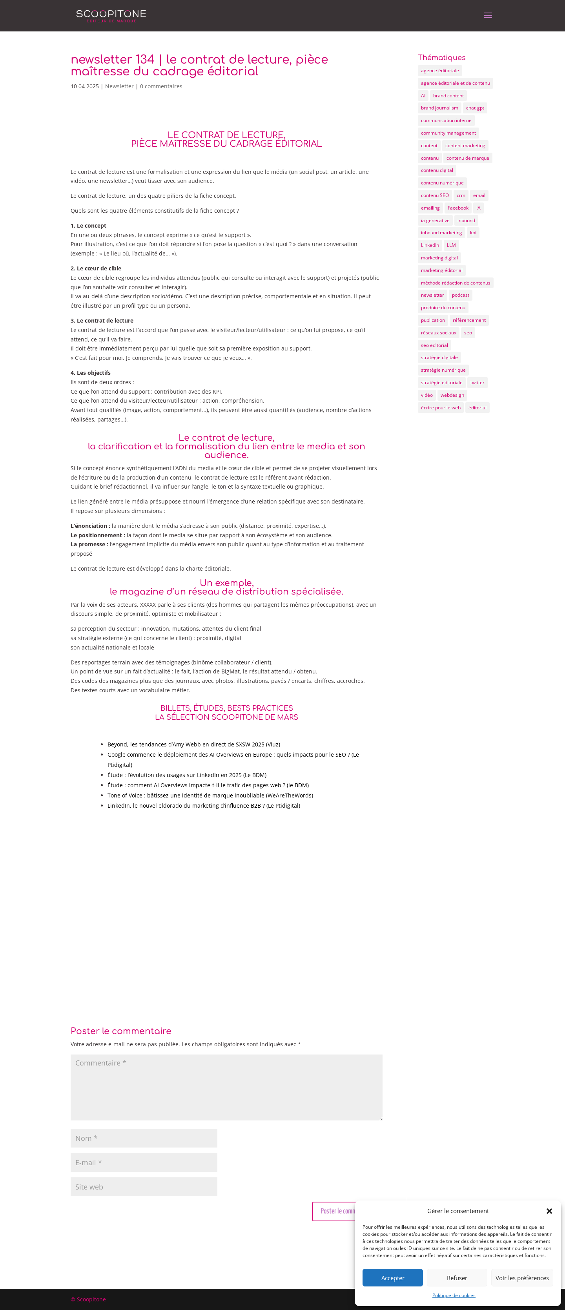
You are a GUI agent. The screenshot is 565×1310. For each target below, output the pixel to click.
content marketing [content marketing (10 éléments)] (465, 145)
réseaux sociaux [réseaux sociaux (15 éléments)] (438, 332)
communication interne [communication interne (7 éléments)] (446, 120)
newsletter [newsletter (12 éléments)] (432, 295)
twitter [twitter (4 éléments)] (477, 382)
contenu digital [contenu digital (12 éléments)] (437, 170)
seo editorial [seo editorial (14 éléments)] (434, 345)
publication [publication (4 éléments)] (433, 320)
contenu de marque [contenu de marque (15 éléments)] (468, 158)
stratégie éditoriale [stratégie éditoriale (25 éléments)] (442, 382)
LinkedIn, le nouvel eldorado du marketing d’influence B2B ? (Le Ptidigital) (204, 805)
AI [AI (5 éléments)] (423, 95)
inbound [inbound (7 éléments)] (466, 220)
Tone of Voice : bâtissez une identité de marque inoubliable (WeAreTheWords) (210, 795)
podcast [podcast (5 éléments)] (460, 295)
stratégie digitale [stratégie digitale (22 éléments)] (439, 357)
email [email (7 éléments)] (479, 195)
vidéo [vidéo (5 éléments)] (427, 395)
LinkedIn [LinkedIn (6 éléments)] (430, 245)
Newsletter (119, 86)
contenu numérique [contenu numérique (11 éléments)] (442, 182)
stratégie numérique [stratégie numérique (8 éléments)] (443, 370)
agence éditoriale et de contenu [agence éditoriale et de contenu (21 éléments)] (455, 83)
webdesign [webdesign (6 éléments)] (452, 395)
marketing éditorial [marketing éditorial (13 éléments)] (442, 270)
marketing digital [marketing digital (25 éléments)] (439, 257)
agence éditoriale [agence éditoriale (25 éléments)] (440, 70)
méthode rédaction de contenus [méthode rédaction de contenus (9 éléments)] (455, 282)
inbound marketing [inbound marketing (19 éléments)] (441, 232)
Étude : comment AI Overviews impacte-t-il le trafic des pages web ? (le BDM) (208, 785)
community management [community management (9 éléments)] (448, 133)
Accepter (393, 1278)
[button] (549, 1211)
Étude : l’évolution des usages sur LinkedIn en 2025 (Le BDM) (187, 775)
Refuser (457, 1278)
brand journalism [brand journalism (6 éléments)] (439, 107)
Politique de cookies (454, 1295)
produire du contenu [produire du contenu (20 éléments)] (443, 307)
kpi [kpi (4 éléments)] (473, 232)
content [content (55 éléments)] (429, 145)
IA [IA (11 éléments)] (478, 207)
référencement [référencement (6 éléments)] (469, 320)
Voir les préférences (522, 1278)
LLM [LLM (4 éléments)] (451, 245)
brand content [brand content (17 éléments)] (448, 95)
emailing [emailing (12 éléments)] (430, 207)
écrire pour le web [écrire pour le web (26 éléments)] (441, 407)
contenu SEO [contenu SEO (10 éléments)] (435, 195)
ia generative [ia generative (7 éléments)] (435, 220)
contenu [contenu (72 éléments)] (430, 158)
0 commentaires (161, 86)
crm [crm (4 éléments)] (461, 195)
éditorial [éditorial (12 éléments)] (477, 407)
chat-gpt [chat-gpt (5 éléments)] (475, 107)
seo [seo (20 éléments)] (468, 332)
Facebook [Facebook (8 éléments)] (458, 207)
